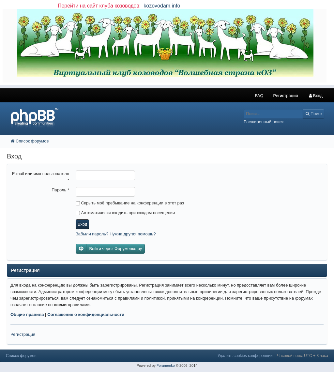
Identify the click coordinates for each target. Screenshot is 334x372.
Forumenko (166, 365)
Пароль (60, 189)
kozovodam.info (161, 5)
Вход (82, 224)
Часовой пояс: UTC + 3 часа (302, 355)
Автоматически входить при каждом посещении (125, 212)
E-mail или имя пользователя (40, 177)
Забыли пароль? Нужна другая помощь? (116, 233)
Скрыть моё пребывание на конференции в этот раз (130, 203)
